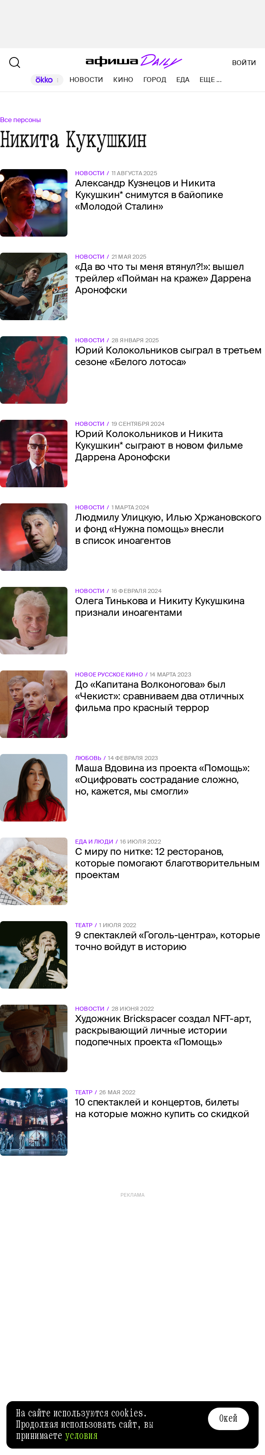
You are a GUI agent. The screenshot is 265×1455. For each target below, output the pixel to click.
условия (81, 1435)
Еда (183, 80)
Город (154, 80)
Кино (123, 80)
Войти (244, 63)
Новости (86, 80)
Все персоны (20, 120)
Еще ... (211, 80)
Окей (228, 1418)
